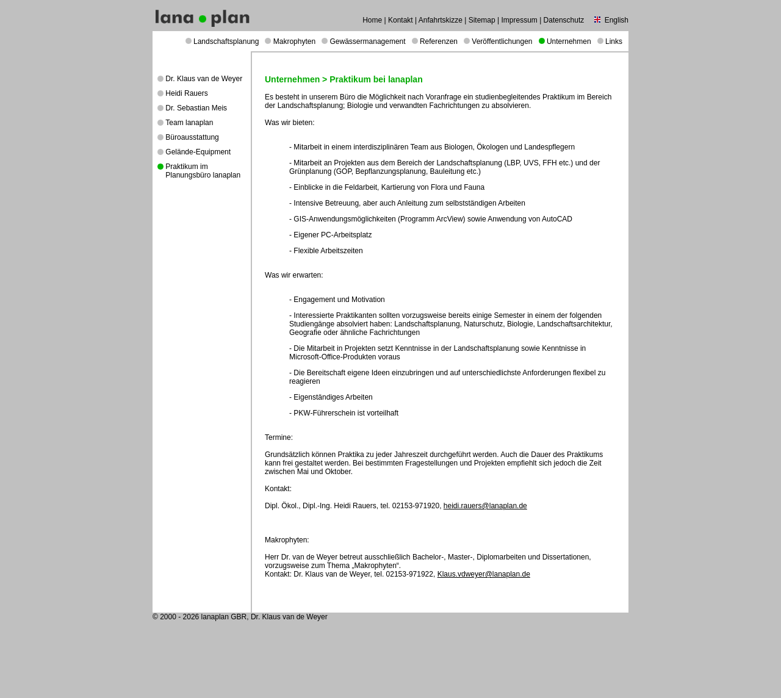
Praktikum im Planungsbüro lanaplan (202, 170)
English (616, 20)
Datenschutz (564, 20)
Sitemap (482, 20)
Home (372, 20)
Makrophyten (294, 41)
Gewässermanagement (368, 41)
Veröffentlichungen (502, 41)
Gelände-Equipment (198, 152)
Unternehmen (569, 41)
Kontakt (400, 20)
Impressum (519, 20)
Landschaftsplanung (226, 41)
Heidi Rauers (186, 93)
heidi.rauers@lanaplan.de (485, 506)
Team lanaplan (189, 122)
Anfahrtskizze (440, 20)
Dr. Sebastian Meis (196, 108)
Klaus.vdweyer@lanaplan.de (483, 574)
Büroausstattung (191, 137)
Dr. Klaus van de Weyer (203, 78)
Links (613, 41)
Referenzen (439, 41)
